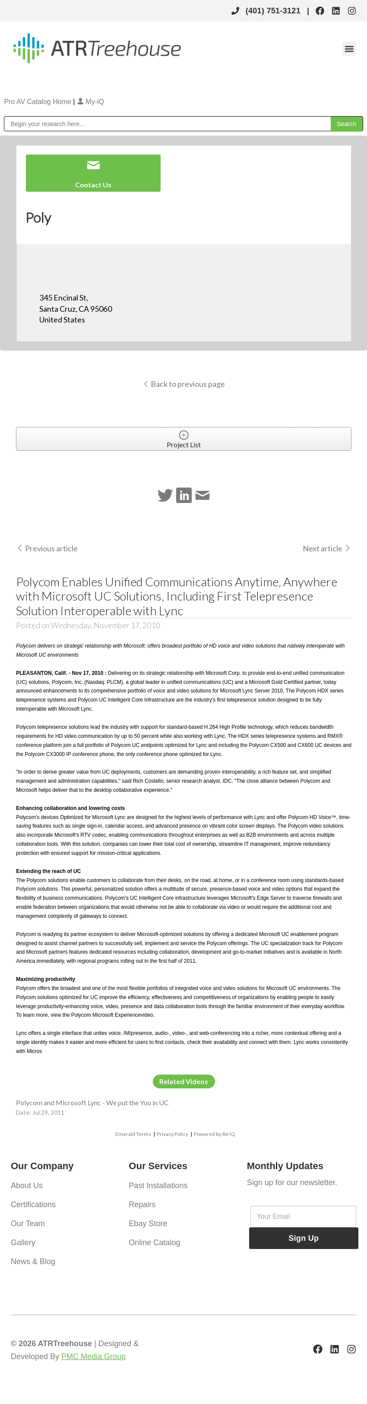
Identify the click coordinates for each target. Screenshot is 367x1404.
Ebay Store (148, 1223)
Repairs (142, 1204)
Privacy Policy (172, 1134)
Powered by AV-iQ (214, 1134)
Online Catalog (154, 1242)
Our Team (28, 1223)
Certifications (33, 1204)
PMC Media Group (93, 1356)
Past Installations (158, 1185)
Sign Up (303, 1238)
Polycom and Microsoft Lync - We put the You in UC (92, 1102)
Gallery (23, 1242)
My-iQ (90, 101)
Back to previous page (183, 384)
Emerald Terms (133, 1134)
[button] (349, 48)
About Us (27, 1185)
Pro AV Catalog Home (38, 101)
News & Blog (33, 1261)
